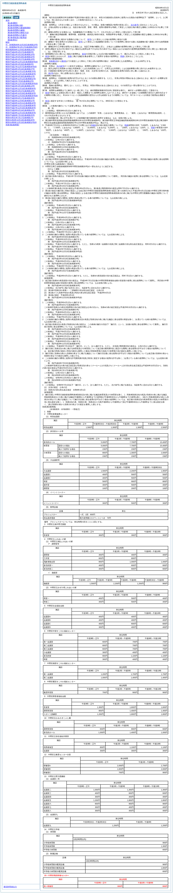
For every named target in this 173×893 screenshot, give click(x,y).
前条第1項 (53, 61)
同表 (122, 56)
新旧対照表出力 (10, 887)
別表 (70, 56)
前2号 (50, 73)
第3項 (63, 61)
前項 (84, 54)
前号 (89, 39)
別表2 (93, 125)
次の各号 (134, 25)
